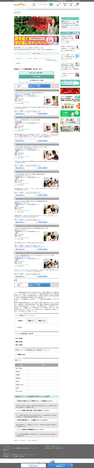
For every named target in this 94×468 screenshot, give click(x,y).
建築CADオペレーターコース (22, 202)
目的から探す (26, 448)
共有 (34, 4)
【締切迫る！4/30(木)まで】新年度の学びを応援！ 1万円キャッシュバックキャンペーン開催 (70, 40)
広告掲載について (7, 456)
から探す (58, 4)
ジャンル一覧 (11, 448)
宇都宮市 (18, 63)
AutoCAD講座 (18, 121)
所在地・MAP (59, 448)
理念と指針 (48, 448)
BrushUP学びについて (16, 454)
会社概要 (16, 456)
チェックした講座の (39, 85)
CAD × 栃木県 (19, 338)
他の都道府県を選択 (51, 60)
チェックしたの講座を (60, 465)
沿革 (53, 448)
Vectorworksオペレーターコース (23, 175)
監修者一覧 (6, 449)
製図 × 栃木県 (19, 341)
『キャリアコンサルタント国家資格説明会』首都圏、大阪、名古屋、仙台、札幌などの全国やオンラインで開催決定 (70, 67)
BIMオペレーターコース (21, 229)
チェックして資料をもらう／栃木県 (24, 90)
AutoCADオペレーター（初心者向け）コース (26, 148)
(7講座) (36, 76)
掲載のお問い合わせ (76, 0)
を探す (65, 4)
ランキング (34, 448)
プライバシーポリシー (29, 454)
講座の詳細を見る (20, 113)
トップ (4, 448)
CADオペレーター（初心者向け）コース (25, 94)
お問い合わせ (6, 454)
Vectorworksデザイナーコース (22, 257)
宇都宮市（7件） (21, 354)
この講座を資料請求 (42, 113)
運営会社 (22, 456)
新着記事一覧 (76, 33)
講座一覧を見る (36, 53)
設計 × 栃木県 (19, 344)
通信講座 (19, 448)
